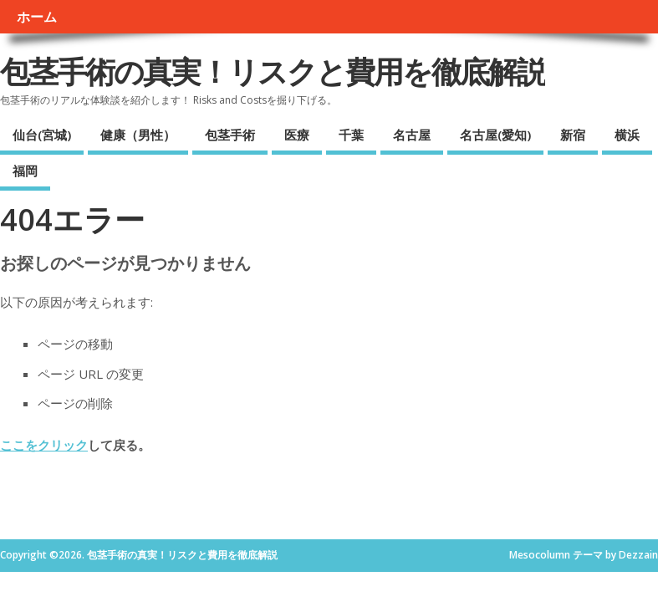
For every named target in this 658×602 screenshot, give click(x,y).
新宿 (572, 134)
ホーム (37, 17)
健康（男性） (138, 134)
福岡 (25, 170)
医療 (296, 134)
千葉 (351, 134)
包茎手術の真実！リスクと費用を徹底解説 (272, 71)
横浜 (627, 134)
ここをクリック (44, 444)
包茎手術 (230, 134)
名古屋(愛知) (495, 134)
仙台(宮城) (42, 134)
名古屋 (412, 134)
